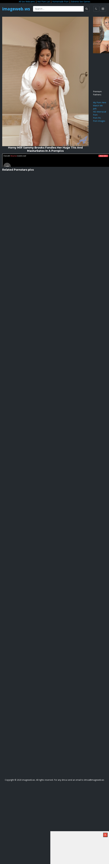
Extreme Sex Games (80, 1)
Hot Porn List (43, 1)
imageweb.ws (16, 9)
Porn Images (99, 121)
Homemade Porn (60, 1)
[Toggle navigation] (103, 9)
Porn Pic (97, 117)
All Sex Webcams (27, 1)
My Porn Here (99, 102)
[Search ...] (58, 9)
